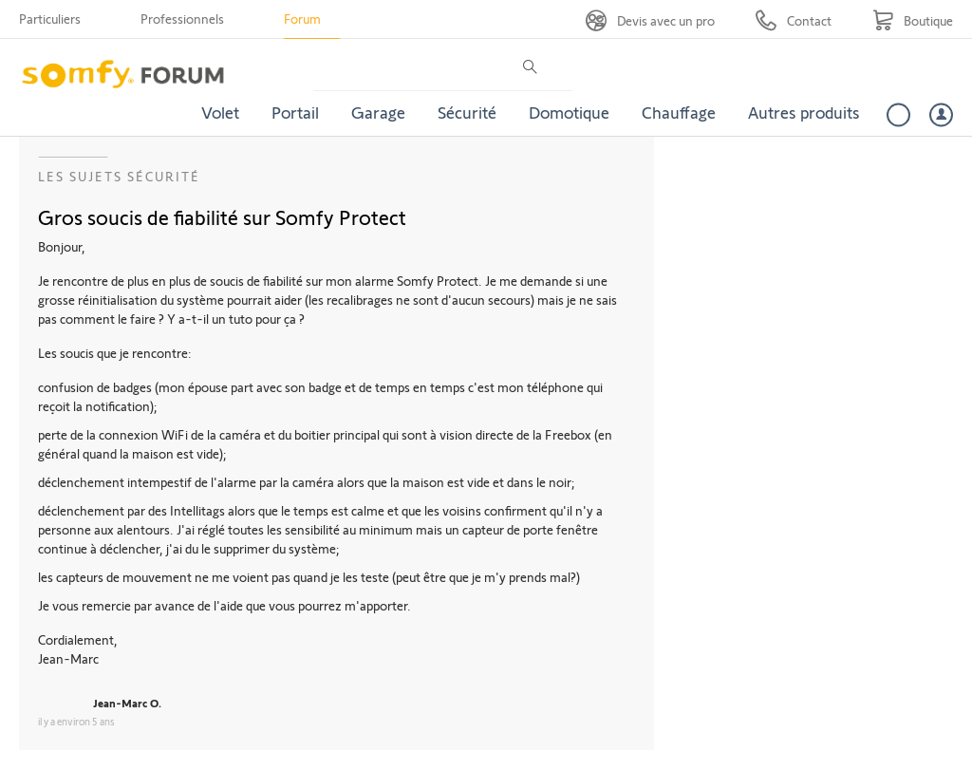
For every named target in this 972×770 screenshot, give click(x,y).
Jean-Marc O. (127, 702)
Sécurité (467, 112)
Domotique (569, 112)
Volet (220, 112)
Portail (295, 112)
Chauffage (679, 112)
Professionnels (182, 18)
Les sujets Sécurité (119, 176)
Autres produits (804, 112)
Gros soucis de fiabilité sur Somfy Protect (222, 216)
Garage (378, 112)
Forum (302, 18)
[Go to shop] (912, 20)
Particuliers (50, 18)
